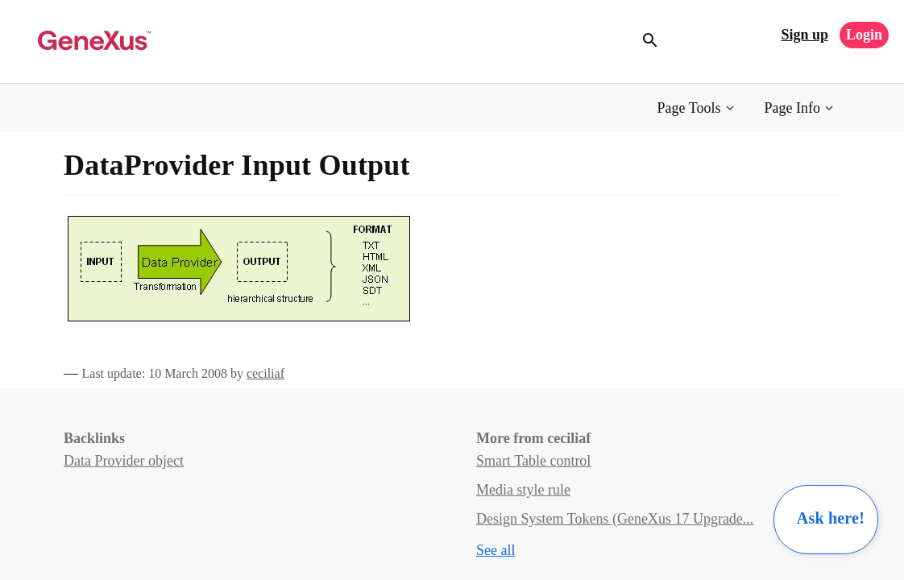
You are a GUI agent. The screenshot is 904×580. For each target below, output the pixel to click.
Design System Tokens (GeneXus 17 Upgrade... (614, 519)
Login (864, 35)
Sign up (804, 35)
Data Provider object (124, 461)
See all (495, 550)
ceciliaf (265, 373)
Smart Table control (533, 461)
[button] (697, 108)
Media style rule (523, 490)
